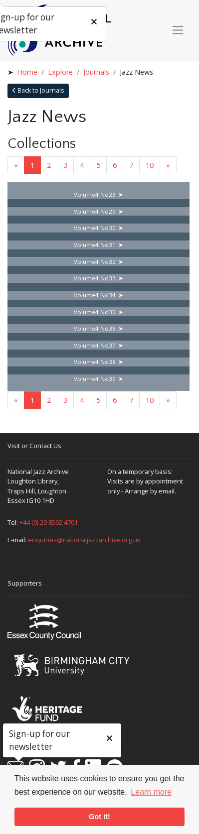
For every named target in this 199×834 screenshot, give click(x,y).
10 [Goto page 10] (150, 165)
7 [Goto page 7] (131, 165)
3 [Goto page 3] (65, 165)
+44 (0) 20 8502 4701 (48, 522)
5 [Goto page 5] (98, 165)
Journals (96, 72)
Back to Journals (38, 90)
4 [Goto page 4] (82, 165)
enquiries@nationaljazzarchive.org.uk (84, 539)
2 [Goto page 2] (49, 165)
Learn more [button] (151, 792)
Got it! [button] (99, 817)
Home (27, 72)
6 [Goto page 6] (115, 165)
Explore (60, 72)
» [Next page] (168, 165)
